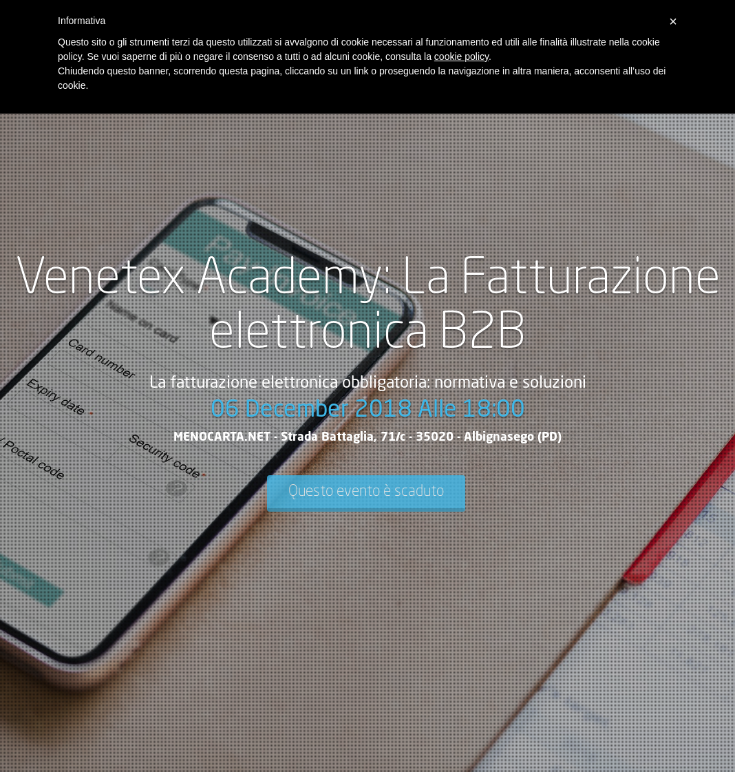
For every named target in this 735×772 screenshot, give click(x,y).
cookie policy (461, 56)
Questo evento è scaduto (366, 491)
